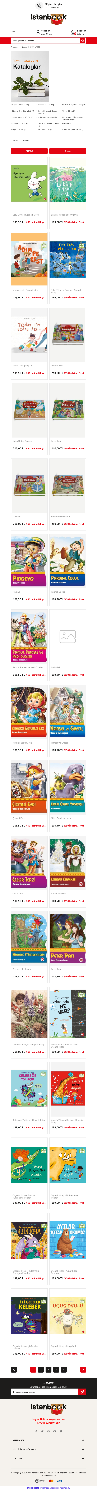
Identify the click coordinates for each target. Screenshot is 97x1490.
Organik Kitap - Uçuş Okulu (64, 1346)
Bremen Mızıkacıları (61, 516)
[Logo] (48, 19)
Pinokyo (16, 592)
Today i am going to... (23, 365)
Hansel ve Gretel (59, 742)
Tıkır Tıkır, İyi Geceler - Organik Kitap (66, 291)
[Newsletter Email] (48, 1392)
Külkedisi (17, 516)
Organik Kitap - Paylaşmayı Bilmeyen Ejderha (26, 1272)
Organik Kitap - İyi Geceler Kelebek (25, 1347)
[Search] (48, 40)
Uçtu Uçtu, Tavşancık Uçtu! (26, 214)
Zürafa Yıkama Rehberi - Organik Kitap (67, 1121)
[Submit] (82, 1392)
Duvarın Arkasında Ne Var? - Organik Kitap (64, 1045)
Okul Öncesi (35, 46)
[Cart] (78, 32)
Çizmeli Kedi (57, 365)
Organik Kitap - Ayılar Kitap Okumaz (64, 1272)
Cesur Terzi (18, 893)
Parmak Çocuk (58, 592)
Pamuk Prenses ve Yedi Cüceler (28, 667)
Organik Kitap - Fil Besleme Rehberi (64, 1196)
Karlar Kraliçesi (58, 893)
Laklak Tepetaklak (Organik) (64, 214)
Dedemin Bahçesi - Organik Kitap (28, 1044)
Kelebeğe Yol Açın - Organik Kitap (29, 1120)
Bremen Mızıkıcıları (22, 969)
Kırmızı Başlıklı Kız (22, 742)
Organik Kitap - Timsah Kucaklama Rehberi (24, 1196)
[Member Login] (44, 32)
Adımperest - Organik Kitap (26, 290)
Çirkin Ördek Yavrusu (22, 441)
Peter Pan (56, 441)
